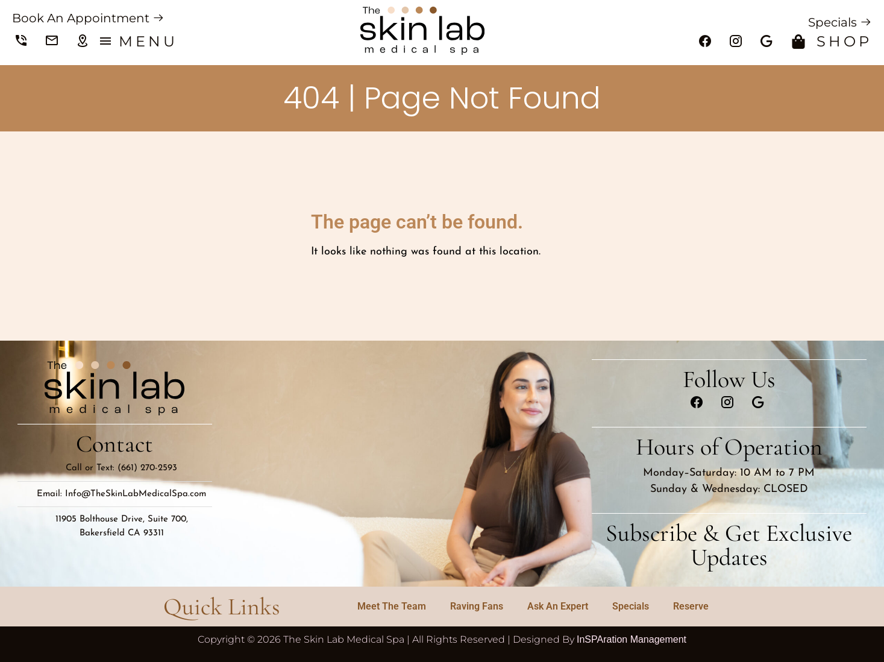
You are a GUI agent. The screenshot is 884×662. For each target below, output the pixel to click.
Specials (630, 606)
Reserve (691, 606)
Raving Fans (476, 606)
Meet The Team (391, 606)
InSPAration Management (631, 639)
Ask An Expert (557, 606)
